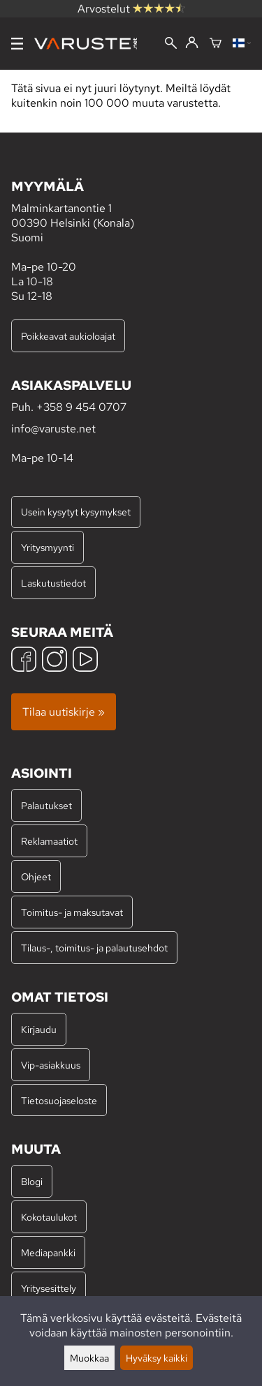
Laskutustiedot (53, 582)
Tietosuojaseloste (59, 1100)
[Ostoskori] (215, 44)
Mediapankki (48, 1252)
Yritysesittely (48, 1288)
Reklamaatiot (49, 841)
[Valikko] (17, 44)
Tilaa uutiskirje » (63, 712)
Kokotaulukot (49, 1216)
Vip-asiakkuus (50, 1064)
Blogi (32, 1181)
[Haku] (171, 44)
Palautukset (46, 805)
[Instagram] (54, 661)
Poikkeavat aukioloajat (68, 335)
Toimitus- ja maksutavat (72, 912)
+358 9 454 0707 (81, 407)
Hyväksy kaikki (156, 1357)
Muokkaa (89, 1357)
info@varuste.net (53, 428)
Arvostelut (131, 8)
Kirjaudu (39, 1029)
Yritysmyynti (47, 547)
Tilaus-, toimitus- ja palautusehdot (94, 947)
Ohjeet (36, 876)
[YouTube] (85, 661)
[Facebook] (23, 661)
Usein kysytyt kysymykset (76, 511)
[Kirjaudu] (191, 43)
